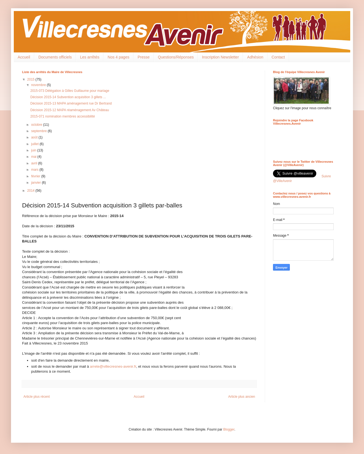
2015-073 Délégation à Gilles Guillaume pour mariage (69, 91)
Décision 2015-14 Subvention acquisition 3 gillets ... (68, 97)
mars (35, 170)
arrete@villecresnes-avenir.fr (113, 366)
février (36, 176)
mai (34, 157)
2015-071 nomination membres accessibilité (62, 116)
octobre (37, 125)
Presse (144, 57)
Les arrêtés (89, 57)
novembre (39, 85)
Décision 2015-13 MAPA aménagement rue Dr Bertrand (71, 103)
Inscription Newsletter (220, 57)
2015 (31, 79)
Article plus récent (36, 397)
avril (34, 163)
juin (34, 150)
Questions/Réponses (176, 57)
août (35, 137)
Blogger (228, 429)
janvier (36, 183)
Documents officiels (55, 57)
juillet (35, 144)
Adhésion (255, 57)
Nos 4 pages (118, 57)
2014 (31, 191)
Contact (278, 57)
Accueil (24, 57)
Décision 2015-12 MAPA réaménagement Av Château (69, 110)
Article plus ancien (241, 397)
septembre (39, 131)
